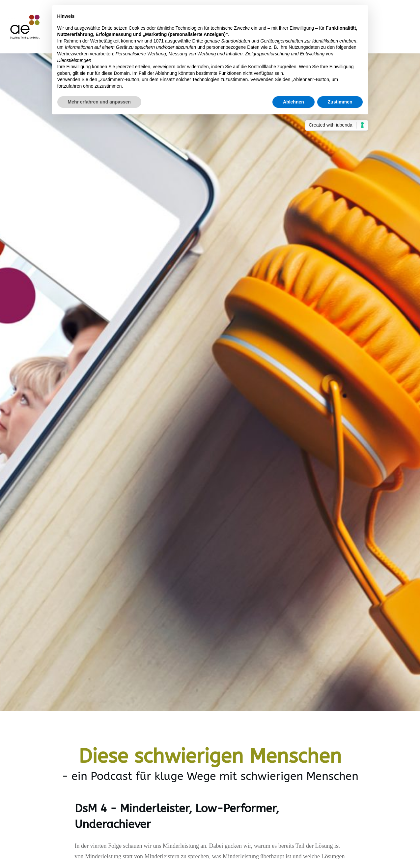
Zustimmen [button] (340, 101)
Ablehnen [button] (293, 101)
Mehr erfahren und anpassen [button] (99, 101)
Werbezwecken (73, 53)
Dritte (197, 41)
